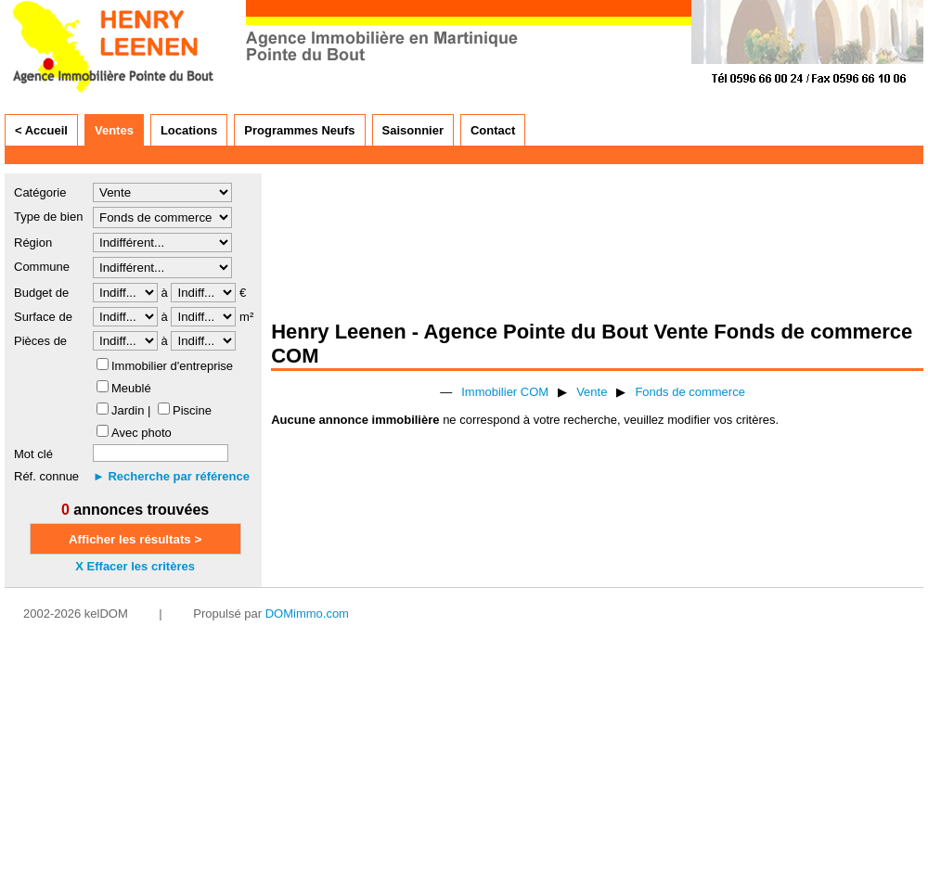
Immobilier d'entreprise (172, 366)
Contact (492, 130)
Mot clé (33, 454)
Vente (591, 392)
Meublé (131, 388)
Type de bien (48, 217)
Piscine (192, 410)
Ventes (114, 130)
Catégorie (40, 192)
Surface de (43, 317)
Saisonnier (413, 130)
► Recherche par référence (171, 476)
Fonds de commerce (690, 392)
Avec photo (141, 433)
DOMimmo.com (307, 613)
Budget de (41, 293)
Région (33, 242)
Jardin (127, 410)
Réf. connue (46, 476)
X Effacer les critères (135, 566)
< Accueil (41, 130)
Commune (42, 267)
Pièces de (40, 341)
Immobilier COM (504, 392)
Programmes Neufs (299, 130)
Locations (189, 130)
